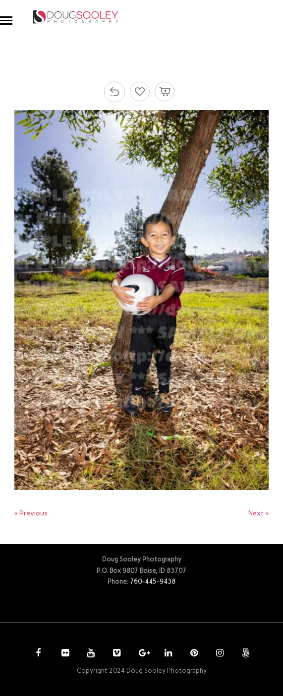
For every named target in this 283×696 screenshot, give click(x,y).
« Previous (31, 513)
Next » (258, 513)
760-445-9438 (152, 581)
